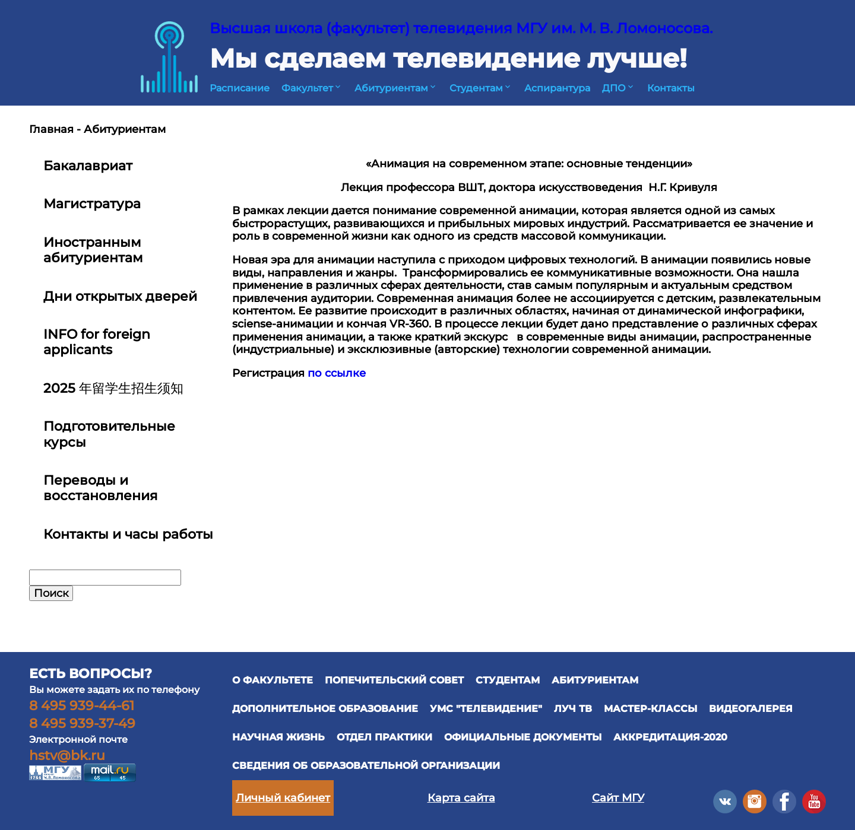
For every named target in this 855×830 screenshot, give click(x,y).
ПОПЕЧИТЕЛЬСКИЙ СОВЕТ (394, 680)
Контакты (671, 88)
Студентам (480, 88)
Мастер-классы (650, 708)
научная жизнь (278, 737)
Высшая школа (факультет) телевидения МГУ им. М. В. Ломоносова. (461, 28)
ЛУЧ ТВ (573, 708)
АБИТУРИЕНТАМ (595, 680)
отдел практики (384, 737)
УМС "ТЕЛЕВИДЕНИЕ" (486, 708)
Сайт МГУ (618, 797)
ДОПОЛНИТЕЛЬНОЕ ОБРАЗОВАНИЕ (325, 708)
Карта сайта (461, 797)
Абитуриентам (396, 88)
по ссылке (337, 373)
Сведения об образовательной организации (366, 765)
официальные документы (522, 737)
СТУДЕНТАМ (508, 680)
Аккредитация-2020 (670, 737)
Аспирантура (557, 88)
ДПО (618, 88)
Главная (51, 129)
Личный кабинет (283, 797)
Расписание (240, 88)
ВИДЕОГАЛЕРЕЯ (751, 708)
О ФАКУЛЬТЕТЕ (272, 680)
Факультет (312, 88)
